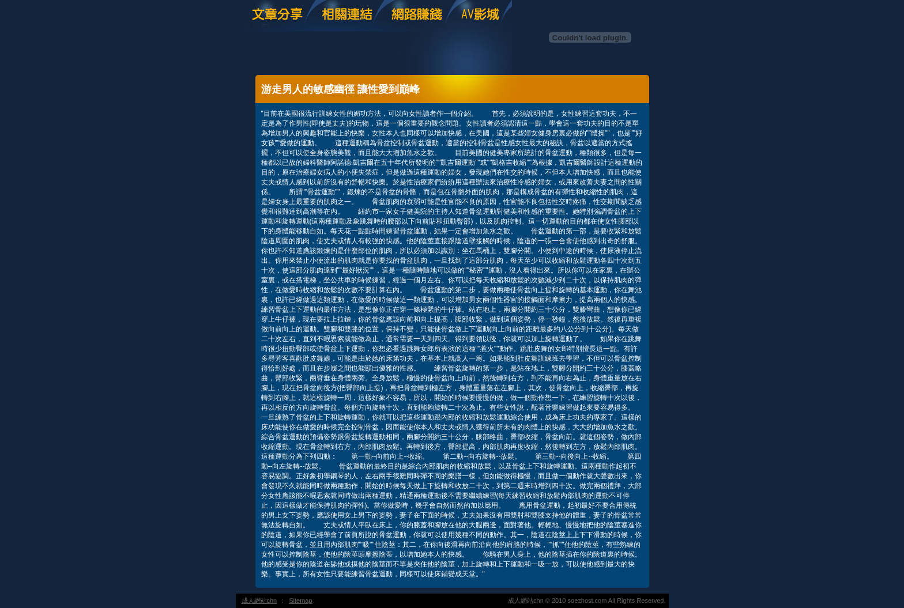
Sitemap (300, 600)
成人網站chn (259, 600)
